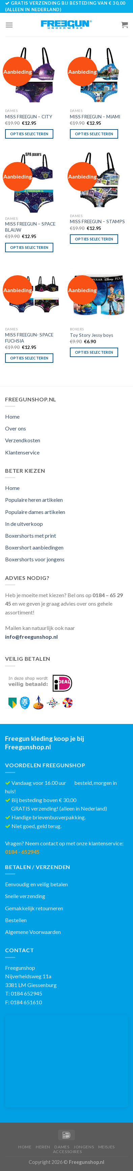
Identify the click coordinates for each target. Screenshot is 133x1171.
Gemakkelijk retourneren (34, 908)
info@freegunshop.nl (31, 636)
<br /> (66, 1061)
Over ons (15, 428)
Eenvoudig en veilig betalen (36, 884)
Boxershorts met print (30, 535)
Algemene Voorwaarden (33, 932)
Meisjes (106, 1146)
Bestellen (16, 920)
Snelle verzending (25, 896)
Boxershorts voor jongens (34, 559)
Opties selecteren (29, 134)
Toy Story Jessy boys (91, 335)
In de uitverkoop (24, 523)
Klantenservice (22, 452)
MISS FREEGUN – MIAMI (95, 116)
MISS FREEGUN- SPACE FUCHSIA (29, 338)
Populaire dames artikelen (35, 512)
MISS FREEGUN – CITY (28, 116)
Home (12, 416)
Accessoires (67, 1151)
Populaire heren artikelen (34, 499)
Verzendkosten (22, 440)
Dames (61, 1146)
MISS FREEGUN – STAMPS (97, 221)
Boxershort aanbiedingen (34, 547)
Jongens (84, 1146)
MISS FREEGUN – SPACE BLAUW (30, 227)
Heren (43, 1146)
